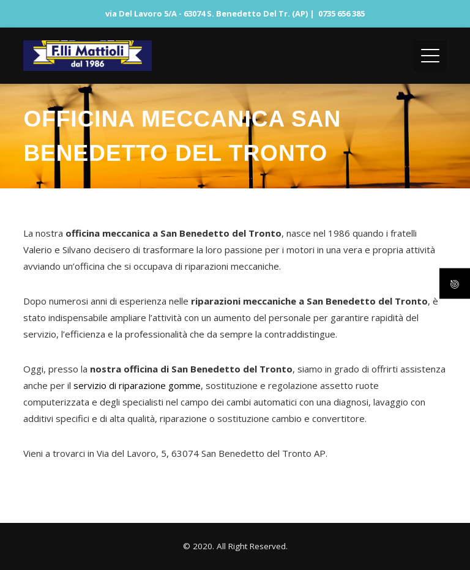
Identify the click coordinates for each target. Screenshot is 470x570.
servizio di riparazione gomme (137, 385)
